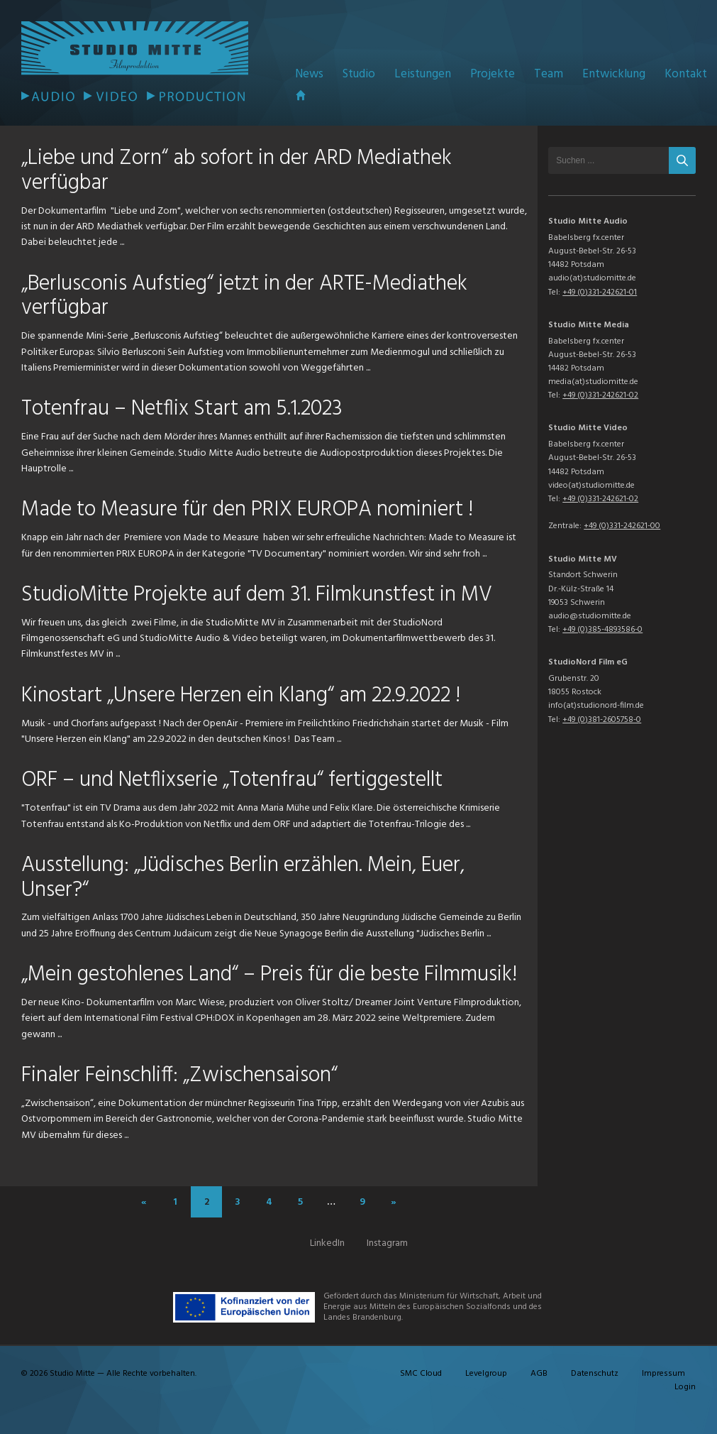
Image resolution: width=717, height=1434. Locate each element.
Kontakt (686, 74)
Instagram (387, 1243)
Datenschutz (594, 1374)
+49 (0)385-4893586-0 (602, 630)
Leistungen (422, 74)
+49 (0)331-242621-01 (599, 292)
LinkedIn (327, 1243)
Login (685, 1387)
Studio (359, 74)
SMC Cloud (421, 1374)
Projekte (492, 74)
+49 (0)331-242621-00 (622, 526)
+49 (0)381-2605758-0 (601, 720)
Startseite (300, 95)
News (309, 74)
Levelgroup (486, 1374)
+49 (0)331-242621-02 (600, 395)
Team (548, 74)
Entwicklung (613, 74)
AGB (539, 1374)
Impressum (663, 1374)
